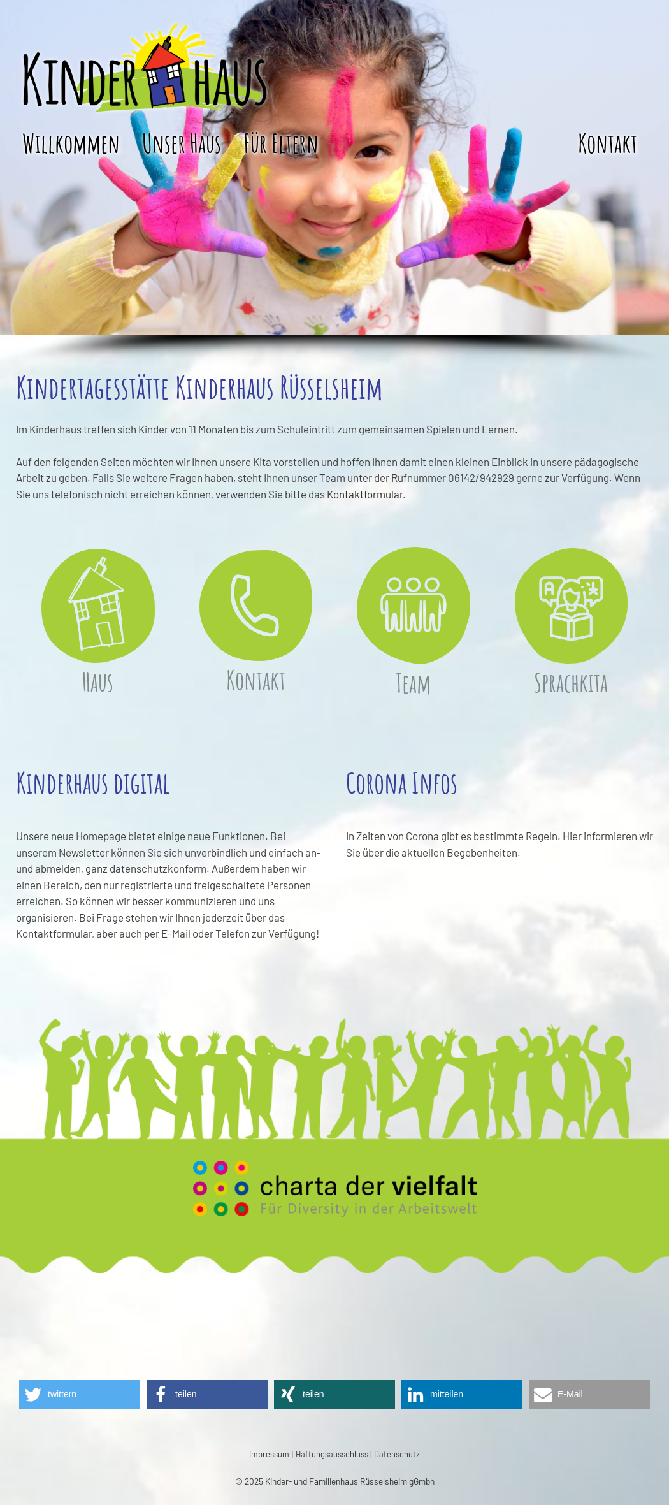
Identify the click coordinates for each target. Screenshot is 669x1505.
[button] (79, 1394)
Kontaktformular (365, 494)
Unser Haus (181, 143)
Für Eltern (281, 143)
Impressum (269, 1454)
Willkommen (71, 143)
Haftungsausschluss (332, 1454)
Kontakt (607, 143)
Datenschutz (397, 1454)
